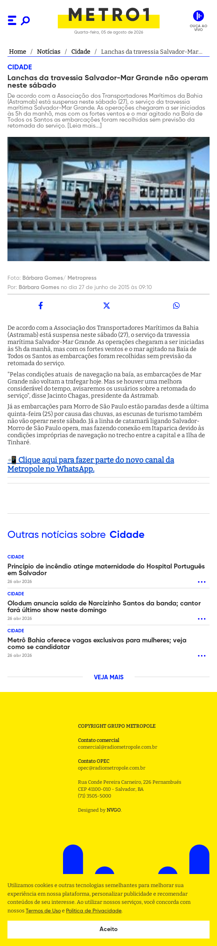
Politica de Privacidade (94, 911)
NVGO (114, 810)
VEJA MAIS (108, 678)
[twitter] (106, 305)
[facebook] (40, 305)
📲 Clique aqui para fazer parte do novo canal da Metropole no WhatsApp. (90, 464)
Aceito (109, 930)
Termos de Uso (43, 911)
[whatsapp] (177, 305)
